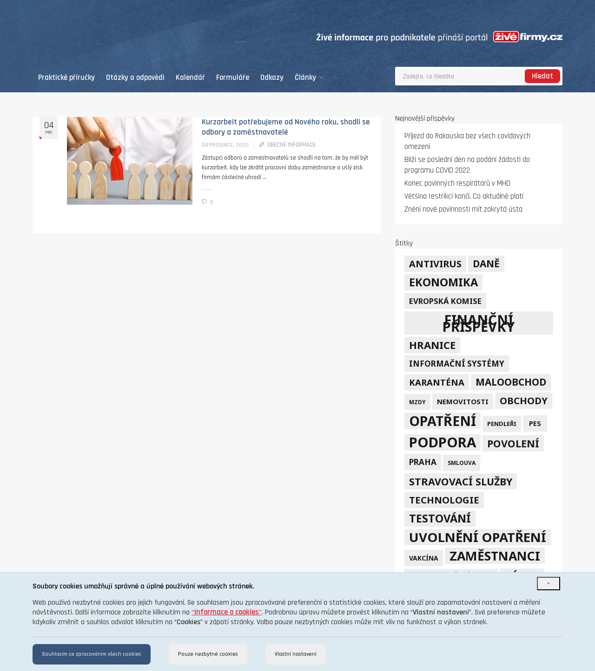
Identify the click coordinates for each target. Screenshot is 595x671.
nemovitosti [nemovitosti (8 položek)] (463, 401)
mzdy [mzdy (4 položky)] (417, 402)
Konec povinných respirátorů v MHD (457, 183)
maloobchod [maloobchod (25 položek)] (511, 381)
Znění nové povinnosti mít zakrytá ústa (463, 209)
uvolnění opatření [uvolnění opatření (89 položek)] (477, 537)
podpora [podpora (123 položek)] (442, 442)
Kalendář (190, 78)
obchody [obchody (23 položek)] (524, 400)
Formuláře (232, 78)
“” (227, 612)
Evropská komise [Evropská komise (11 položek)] (445, 301)
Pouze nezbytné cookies (208, 654)
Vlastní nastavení (296, 654)
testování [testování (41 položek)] (440, 518)
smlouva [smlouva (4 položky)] (462, 462)
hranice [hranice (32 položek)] (432, 345)
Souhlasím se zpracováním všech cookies (91, 654)
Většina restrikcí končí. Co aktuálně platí (463, 196)
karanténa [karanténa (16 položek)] (436, 382)
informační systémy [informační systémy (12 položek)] (456, 363)
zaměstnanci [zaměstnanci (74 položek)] (495, 556)
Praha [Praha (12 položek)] (422, 462)
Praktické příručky (66, 78)
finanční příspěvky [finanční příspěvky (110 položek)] (479, 323)
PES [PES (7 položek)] (535, 423)
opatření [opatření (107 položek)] (442, 421)
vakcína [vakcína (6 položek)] (423, 558)
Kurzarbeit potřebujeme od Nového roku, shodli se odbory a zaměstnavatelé (286, 127)
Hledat (542, 76)
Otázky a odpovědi (135, 78)
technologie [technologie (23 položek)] (444, 499)
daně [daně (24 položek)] (486, 263)
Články (309, 78)
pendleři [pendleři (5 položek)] (501, 423)
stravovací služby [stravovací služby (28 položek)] (460, 481)
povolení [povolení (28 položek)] (513, 443)
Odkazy (272, 78)
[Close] (548, 583)
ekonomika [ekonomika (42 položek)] (443, 282)
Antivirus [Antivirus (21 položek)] (435, 264)
